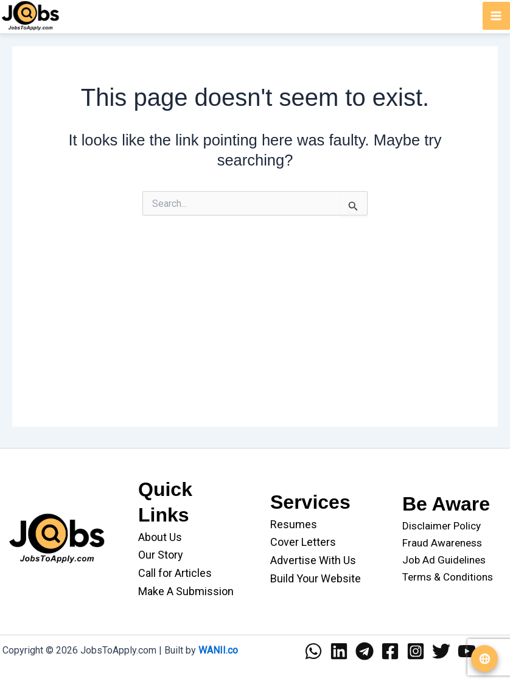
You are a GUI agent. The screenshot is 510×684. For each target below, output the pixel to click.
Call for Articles (175, 573)
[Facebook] (390, 651)
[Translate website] (484, 658)
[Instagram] (416, 651)
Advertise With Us (313, 560)
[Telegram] (364, 651)
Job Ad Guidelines (444, 560)
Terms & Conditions (447, 577)
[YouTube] (467, 651)
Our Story (160, 554)
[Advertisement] (255, 341)
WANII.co (218, 650)
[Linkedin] (339, 651)
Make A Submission (186, 591)
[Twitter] (441, 651)
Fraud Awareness (442, 543)
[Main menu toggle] (497, 16)
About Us (160, 537)
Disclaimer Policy (441, 526)
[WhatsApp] (313, 651)
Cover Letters (303, 542)
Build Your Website (315, 578)
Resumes (293, 524)
